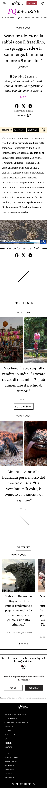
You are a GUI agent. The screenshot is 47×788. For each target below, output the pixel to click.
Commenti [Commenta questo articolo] (23, 115)
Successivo (23, 406)
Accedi (13, 688)
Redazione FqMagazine (20, 633)
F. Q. (25, 97)
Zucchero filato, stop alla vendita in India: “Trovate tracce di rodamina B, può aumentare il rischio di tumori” (23, 379)
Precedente (23, 303)
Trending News (8, 18)
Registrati (34, 688)
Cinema (39, 18)
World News (23, 28)
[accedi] (42, 3)
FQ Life (19, 18)
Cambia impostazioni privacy (16, 722)
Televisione (29, 18)
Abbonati (31, 3)
